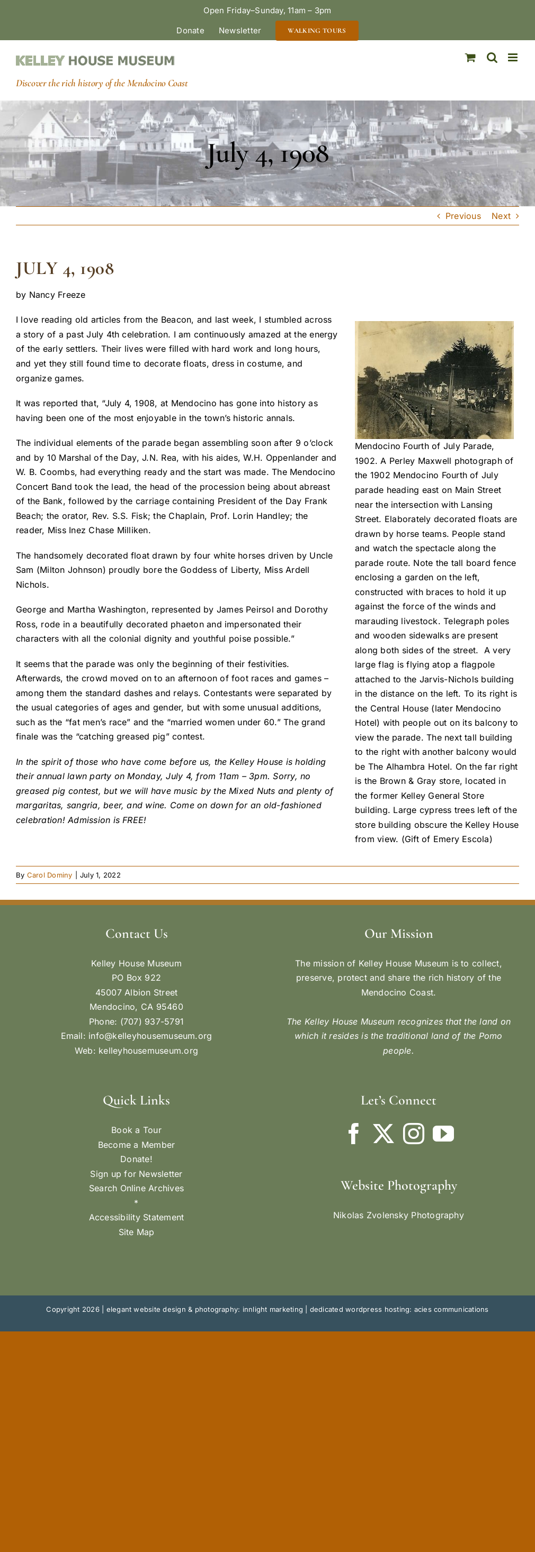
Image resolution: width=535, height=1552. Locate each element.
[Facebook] (353, 1133)
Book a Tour (136, 1130)
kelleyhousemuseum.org (148, 1050)
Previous (463, 216)
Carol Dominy (50, 875)
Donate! (136, 1159)
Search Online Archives (136, 1188)
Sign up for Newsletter (136, 1173)
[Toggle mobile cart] (470, 57)
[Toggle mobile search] (492, 57)
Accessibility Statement (136, 1217)
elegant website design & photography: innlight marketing (204, 1309)
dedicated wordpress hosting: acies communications (399, 1309)
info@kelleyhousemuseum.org (150, 1035)
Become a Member (136, 1144)
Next (501, 216)
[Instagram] (413, 1133)
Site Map (137, 1232)
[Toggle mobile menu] (513, 57)
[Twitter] (383, 1133)
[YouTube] (443, 1133)
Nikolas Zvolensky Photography (398, 1215)
